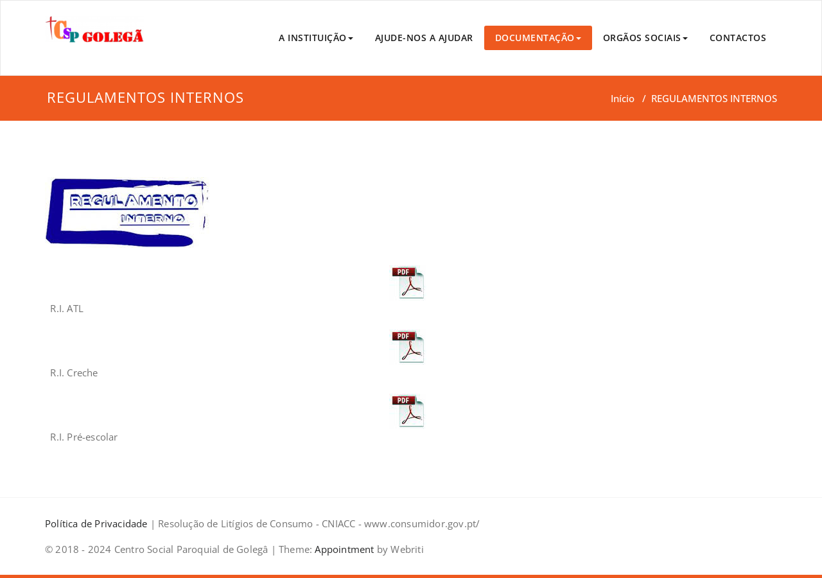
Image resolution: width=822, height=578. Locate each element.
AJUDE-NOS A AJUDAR (424, 37)
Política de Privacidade (96, 523)
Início (622, 98)
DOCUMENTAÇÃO (538, 37)
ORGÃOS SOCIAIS (645, 37)
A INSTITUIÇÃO (316, 37)
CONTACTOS (738, 37)
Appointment (343, 549)
